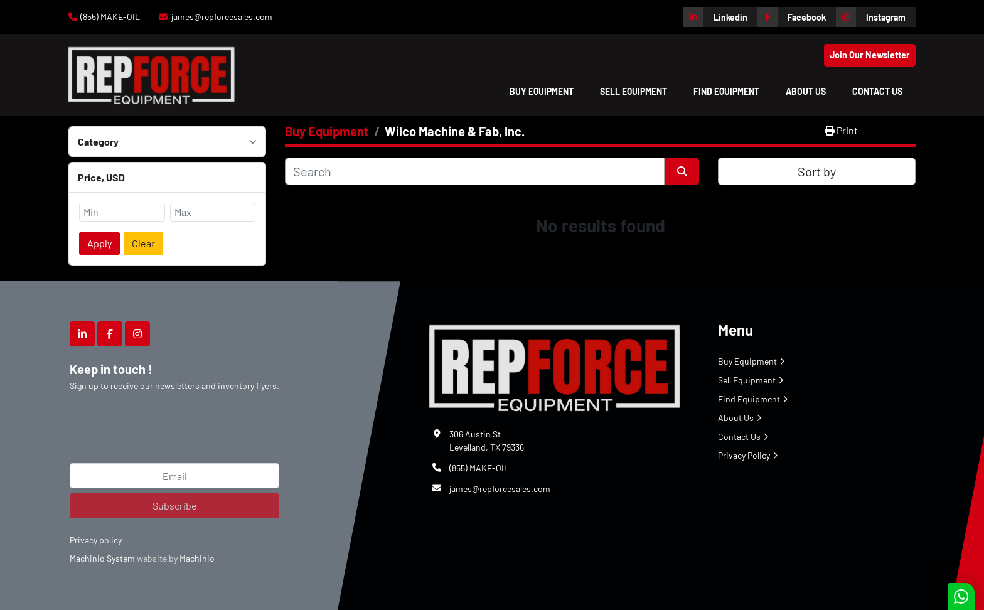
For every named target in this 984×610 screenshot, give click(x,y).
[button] (541, 91)
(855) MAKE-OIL (110, 16)
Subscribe (174, 505)
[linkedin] (720, 17)
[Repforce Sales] (554, 365)
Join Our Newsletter (870, 55)
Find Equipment (726, 91)
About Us (806, 91)
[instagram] (876, 17)
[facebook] (796, 17)
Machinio (197, 558)
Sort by (817, 171)
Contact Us (877, 91)
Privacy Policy (744, 455)
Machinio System (102, 558)
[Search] (475, 171)
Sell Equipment (633, 91)
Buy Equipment (542, 91)
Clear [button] (143, 243)
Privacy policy (96, 540)
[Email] (174, 475)
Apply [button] (99, 243)
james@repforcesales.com (221, 16)
